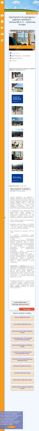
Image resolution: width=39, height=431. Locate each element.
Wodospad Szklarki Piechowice (22, 366)
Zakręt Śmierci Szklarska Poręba (22, 380)
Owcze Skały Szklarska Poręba (22, 324)
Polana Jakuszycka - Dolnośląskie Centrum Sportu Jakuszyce (22, 338)
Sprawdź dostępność (26, 309)
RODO (11, 424)
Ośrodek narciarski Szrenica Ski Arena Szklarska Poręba (22, 352)
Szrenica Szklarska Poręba (22, 317)
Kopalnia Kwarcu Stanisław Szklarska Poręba (22, 387)
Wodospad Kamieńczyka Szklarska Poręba (22, 332)
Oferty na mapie (32, 13)
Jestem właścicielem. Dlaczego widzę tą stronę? (20, 303)
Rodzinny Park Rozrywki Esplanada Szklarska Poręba (22, 359)
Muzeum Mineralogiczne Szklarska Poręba (22, 345)
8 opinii (17, 191)
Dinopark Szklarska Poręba (22, 373)
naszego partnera (15, 288)
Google (14, 414)
